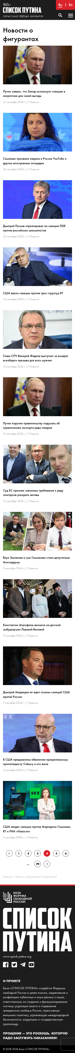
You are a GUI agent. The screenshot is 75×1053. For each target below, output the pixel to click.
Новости (34, 102)
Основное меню (70, 19)
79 (37, 864)
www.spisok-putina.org (17, 956)
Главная (7, 876)
